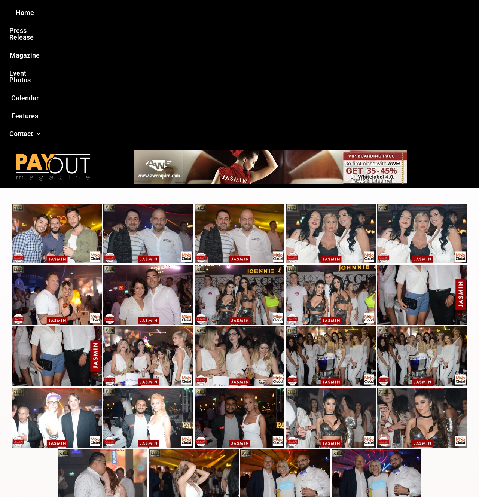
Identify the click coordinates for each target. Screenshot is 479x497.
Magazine (197, 12)
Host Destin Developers (402, 475)
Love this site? (125, 438)
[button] (366, 13)
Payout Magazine (152, 475)
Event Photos (243, 12)
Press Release (149, 12)
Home (107, 12)
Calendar (287, 12)
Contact (365, 12)
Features (325, 12)
